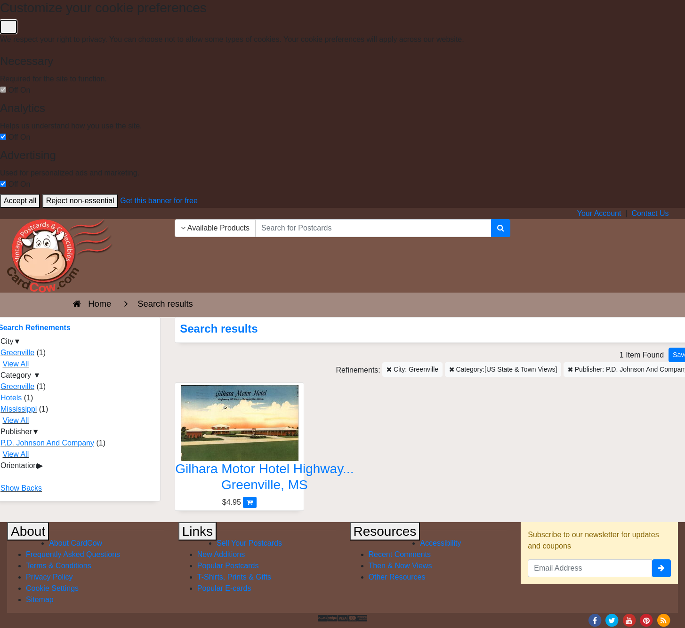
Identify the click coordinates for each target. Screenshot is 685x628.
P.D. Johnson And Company (47, 443)
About (28, 531)
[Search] (500, 228)
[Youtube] (629, 620)
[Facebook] (594, 620)
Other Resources (397, 577)
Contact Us (650, 213)
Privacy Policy (49, 577)
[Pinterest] (646, 620)
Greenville (17, 353)
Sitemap (40, 600)
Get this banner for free (159, 201)
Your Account (599, 213)
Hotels (11, 398)
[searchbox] (373, 228)
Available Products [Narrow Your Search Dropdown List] (215, 228)
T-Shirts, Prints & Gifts (234, 577)
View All (15, 364)
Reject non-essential (80, 201)
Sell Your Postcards (249, 543)
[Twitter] (612, 620)
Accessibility (440, 543)
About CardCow (75, 543)
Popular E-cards (224, 588)
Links (197, 531)
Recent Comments (400, 554)
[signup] (661, 568)
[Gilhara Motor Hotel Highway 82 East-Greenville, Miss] (239, 440)
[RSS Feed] (663, 620)
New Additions (221, 554)
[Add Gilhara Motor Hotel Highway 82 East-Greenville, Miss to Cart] (250, 502)
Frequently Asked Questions (73, 554)
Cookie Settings (52, 588)
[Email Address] (590, 568)
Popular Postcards (228, 566)
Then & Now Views (400, 566)
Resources (385, 531)
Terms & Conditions (58, 566)
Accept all (20, 201)
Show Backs (21, 488)
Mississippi (18, 409)
